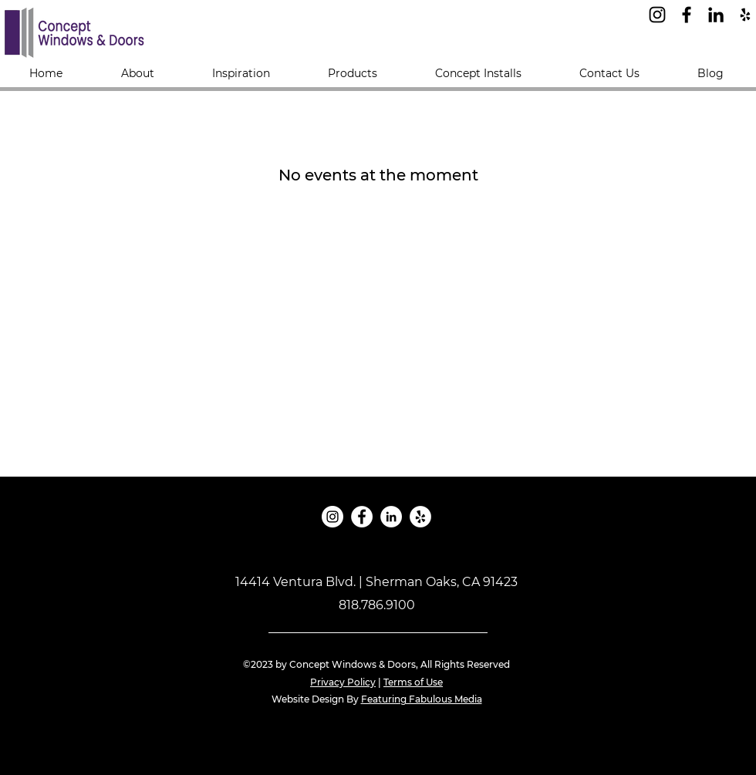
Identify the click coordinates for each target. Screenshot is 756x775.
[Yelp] (745, 14)
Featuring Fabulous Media (421, 699)
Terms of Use (413, 682)
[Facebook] (686, 14)
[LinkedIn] (716, 14)
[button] (352, 73)
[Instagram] (657, 14)
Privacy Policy (343, 682)
